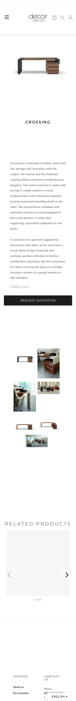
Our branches (21, 693)
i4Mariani (19, 287)
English (59, 697)
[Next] (66, 574)
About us (18, 687)
